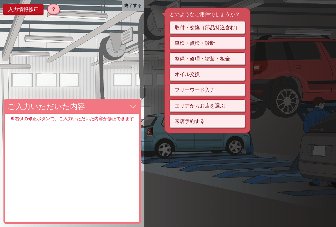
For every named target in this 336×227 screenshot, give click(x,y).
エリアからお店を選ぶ (200, 105)
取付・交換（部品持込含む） (207, 27)
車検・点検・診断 (195, 43)
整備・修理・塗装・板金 (202, 58)
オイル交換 (187, 74)
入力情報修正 (23, 9)
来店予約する (190, 121)
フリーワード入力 (195, 90)
